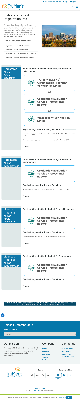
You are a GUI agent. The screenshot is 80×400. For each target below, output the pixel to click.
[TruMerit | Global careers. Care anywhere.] (13, 7)
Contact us (46, 360)
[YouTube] (37, 375)
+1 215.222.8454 (67, 349)
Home (44, 349)
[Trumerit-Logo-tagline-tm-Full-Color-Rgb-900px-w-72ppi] (14, 372)
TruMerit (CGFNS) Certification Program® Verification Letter (52, 82)
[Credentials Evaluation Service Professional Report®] (32, 102)
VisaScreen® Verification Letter (53, 119)
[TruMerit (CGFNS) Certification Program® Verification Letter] (32, 83)
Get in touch (66, 351)
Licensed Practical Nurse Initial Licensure (21, 53)
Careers (45, 357)
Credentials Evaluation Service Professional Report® (52, 101)
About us (45, 351)
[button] (74, 7)
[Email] (47, 375)
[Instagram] (42, 375)
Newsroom (46, 354)
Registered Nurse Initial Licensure (18, 46)
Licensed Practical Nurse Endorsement (20, 57)
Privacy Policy (40, 388)
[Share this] (64, 375)
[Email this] (58, 375)
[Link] (30, 92)
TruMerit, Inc (36, 390)
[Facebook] (32, 375)
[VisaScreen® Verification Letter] (32, 119)
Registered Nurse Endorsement (17, 50)
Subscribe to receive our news (67, 355)
